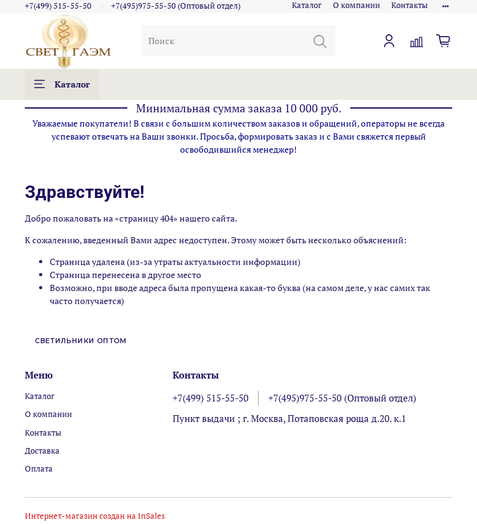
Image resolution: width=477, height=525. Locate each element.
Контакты (409, 5)
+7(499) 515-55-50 (58, 6)
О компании (356, 5)
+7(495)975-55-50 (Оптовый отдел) (175, 6)
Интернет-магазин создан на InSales (95, 516)
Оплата (39, 469)
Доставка (42, 451)
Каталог (307, 5)
